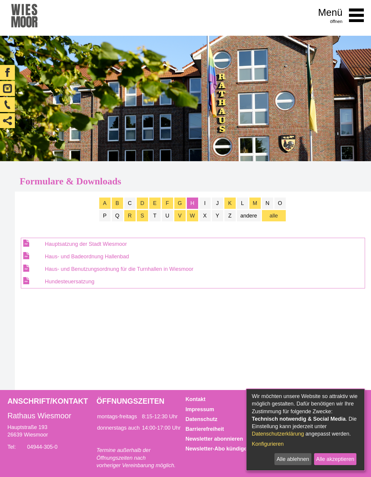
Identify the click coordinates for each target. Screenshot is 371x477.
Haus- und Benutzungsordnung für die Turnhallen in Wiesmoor (119, 269)
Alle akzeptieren (335, 459)
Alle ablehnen (293, 459)
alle (273, 216)
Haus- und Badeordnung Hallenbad (87, 257)
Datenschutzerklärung (278, 434)
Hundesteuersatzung (69, 282)
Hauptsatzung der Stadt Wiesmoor (86, 244)
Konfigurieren (268, 444)
